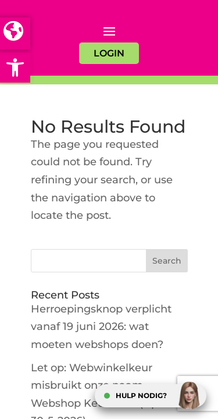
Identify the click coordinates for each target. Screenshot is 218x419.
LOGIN (109, 53)
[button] (15, 67)
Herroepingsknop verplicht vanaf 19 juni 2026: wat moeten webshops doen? (101, 327)
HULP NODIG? (141, 395)
